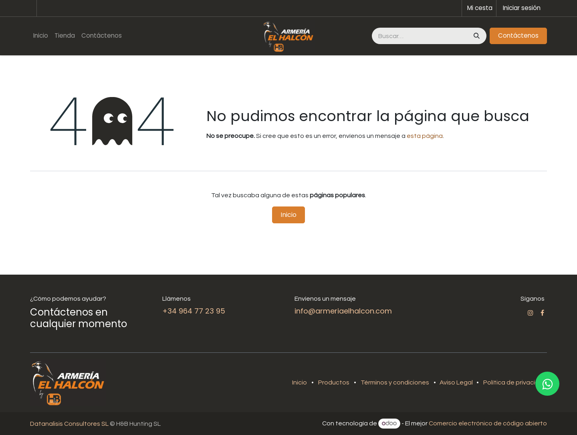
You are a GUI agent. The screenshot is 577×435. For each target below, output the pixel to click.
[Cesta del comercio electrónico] (479, 8)
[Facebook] (542, 313)
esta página (425, 136)
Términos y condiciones (395, 382)
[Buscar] (475, 36)
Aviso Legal (457, 382)
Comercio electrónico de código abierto (488, 423)
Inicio (288, 214)
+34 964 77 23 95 (193, 311)
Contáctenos (518, 35)
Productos (333, 382)
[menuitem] (40, 36)
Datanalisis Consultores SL (69, 424)
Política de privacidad (515, 382)
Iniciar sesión (522, 8)
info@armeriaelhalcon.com (343, 311)
